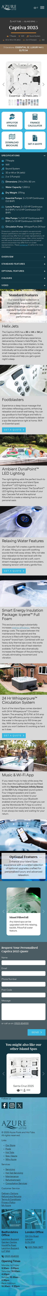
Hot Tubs (15, 22)
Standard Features (13, 264)
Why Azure (11, 1160)
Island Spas (29, 22)
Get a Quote (14, 430)
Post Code (7, 990)
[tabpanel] (23, 205)
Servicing (10, 1170)
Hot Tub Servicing (14, 1173)
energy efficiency (20, 628)
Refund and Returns (11, 1197)
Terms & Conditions (11, 1200)
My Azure (6, 1206)
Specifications (11, 156)
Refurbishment (13, 1180)
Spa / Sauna (11, 1156)
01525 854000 (21, 1024)
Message (6, 1001)
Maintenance (12, 1177)
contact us (24, 245)
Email (4, 969)
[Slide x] (10, 102)
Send (36, 1032)
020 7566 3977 (35, 1247)
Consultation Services (16, 1184)
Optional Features (13, 271)
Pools (8, 1149)
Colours (7, 278)
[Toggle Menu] (42, 7)
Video (5, 285)
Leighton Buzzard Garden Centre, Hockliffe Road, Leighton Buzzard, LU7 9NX (10, 1245)
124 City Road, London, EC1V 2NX (32, 1239)
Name (5, 958)
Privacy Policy (8, 1203)
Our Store (10, 1146)
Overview (8, 257)
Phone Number (9, 979)
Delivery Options (10, 1194)
